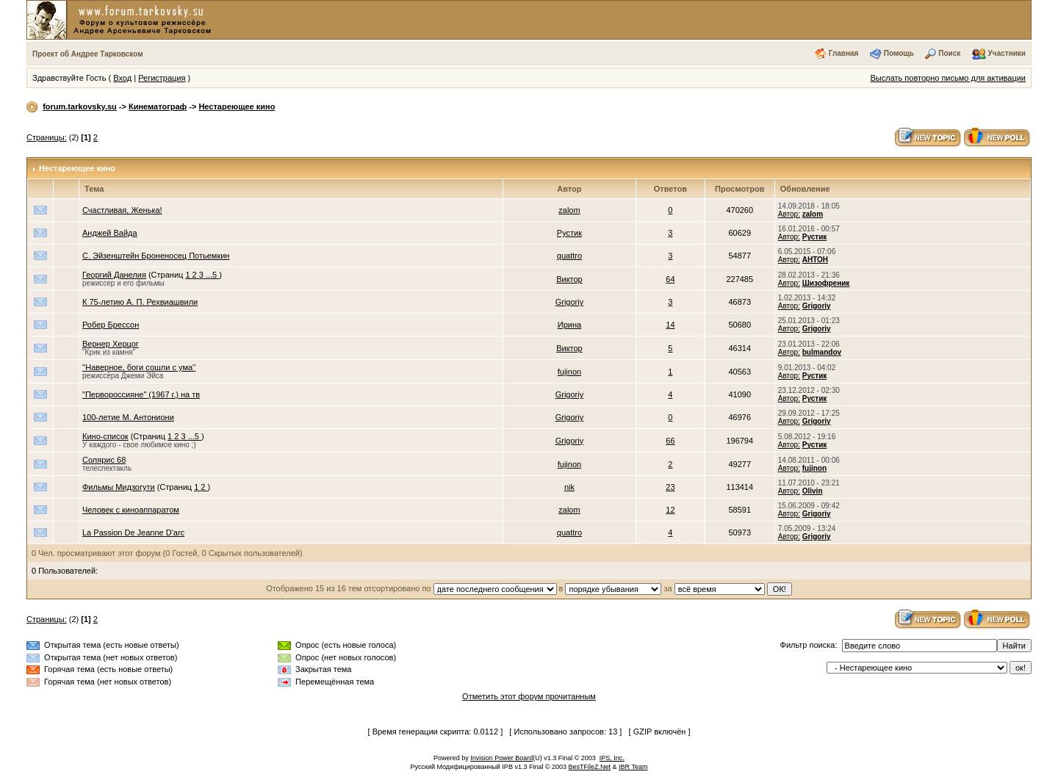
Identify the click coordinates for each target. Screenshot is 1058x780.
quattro (569, 255)
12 (670, 509)
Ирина (569, 324)
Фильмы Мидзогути (118, 487)
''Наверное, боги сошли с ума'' (138, 367)
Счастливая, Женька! (122, 210)
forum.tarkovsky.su (80, 106)
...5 (212, 274)
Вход (122, 77)
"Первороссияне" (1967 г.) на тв (141, 394)
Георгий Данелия (114, 274)
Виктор (569, 279)
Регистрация (161, 77)
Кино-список (105, 436)
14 (670, 324)
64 (670, 279)
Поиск (949, 53)
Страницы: (46, 137)
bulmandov (821, 352)
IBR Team (633, 766)
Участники (1007, 53)
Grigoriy (569, 301)
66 (670, 440)
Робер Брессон (110, 324)
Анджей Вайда (109, 232)
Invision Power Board (501, 758)
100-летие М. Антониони (128, 417)
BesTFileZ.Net (590, 766)
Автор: (789, 214)
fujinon (569, 371)
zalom (569, 210)
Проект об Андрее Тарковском (87, 54)
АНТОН (815, 260)
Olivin (812, 491)
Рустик (569, 232)
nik (569, 487)
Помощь (899, 53)
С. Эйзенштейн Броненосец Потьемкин (155, 255)
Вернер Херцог (110, 343)
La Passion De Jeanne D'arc (133, 532)
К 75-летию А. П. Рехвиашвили (140, 301)
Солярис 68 (104, 459)
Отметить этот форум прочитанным (529, 696)
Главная (844, 53)
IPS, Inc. (612, 758)
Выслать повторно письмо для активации (948, 77)
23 (670, 487)
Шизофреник (826, 283)
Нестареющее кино (236, 106)
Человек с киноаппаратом (130, 509)
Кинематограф (158, 106)
